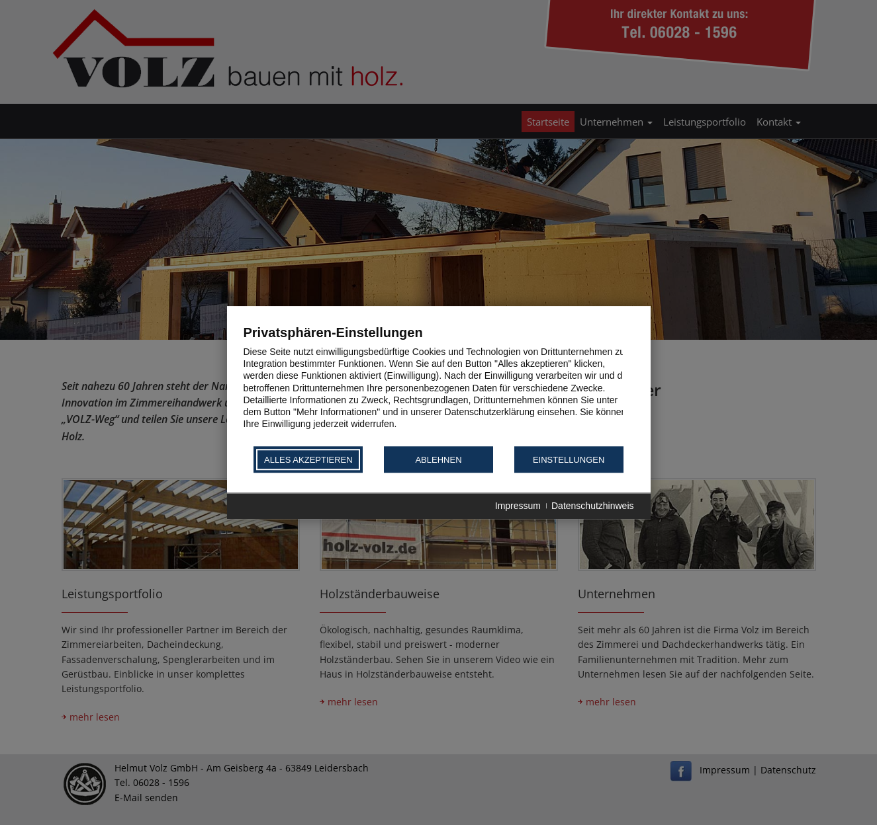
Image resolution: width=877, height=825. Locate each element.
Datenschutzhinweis (592, 506)
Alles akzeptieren (308, 460)
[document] (439, 384)
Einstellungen (568, 460)
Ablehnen (438, 460)
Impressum (518, 506)
